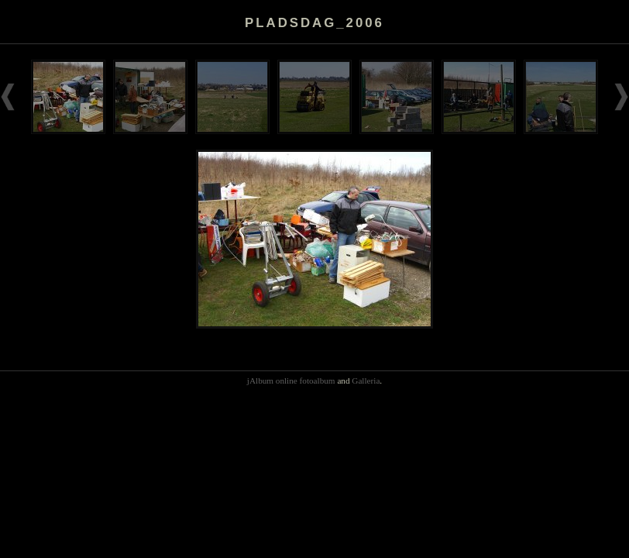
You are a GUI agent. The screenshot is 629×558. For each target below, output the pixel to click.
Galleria (366, 380)
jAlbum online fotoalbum (291, 380)
